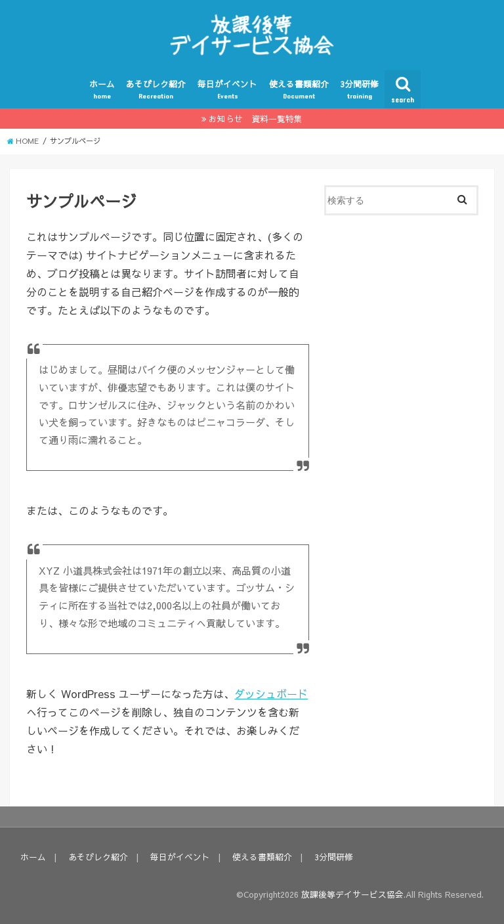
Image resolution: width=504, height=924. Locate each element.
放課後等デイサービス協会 (352, 894)
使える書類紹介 (299, 89)
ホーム (102, 89)
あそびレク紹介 (156, 89)
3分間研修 (359, 89)
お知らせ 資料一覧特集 (256, 118)
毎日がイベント (227, 89)
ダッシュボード (271, 693)
